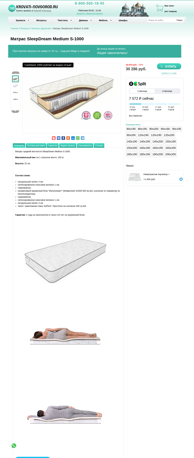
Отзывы (99, 145)
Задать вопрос (68, 145)
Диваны (85, 20)
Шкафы (123, 20)
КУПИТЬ (170, 67)
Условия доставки (36, 145)
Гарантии (52, 145)
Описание (19, 145)
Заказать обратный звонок (90, 13)
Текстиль (65, 20)
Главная (14, 28)
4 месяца (167, 91)
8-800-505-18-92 (89, 4)
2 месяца (142, 91)
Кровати (22, 20)
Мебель (105, 20)
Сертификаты (85, 145)
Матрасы (41, 20)
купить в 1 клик (169, 73)
